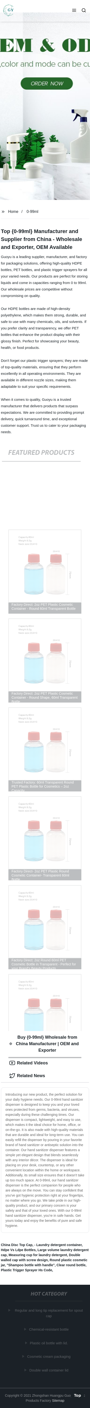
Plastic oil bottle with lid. (49, 1343)
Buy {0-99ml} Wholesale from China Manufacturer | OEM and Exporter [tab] (44, 1044)
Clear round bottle (71, 1265)
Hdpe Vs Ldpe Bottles (18, 1250)
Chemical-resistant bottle (49, 1329)
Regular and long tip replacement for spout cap (49, 1313)
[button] (74, 11)
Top (77, 1395)
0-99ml (32, 212)
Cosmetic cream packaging (49, 1356)
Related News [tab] (27, 1076)
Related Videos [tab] (28, 1063)
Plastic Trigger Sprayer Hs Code (26, 1270)
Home (13, 212)
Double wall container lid (49, 1370)
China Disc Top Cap (16, 1245)
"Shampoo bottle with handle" (31, 1265)
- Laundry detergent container (58, 1245)
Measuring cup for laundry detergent (38, 1255)
